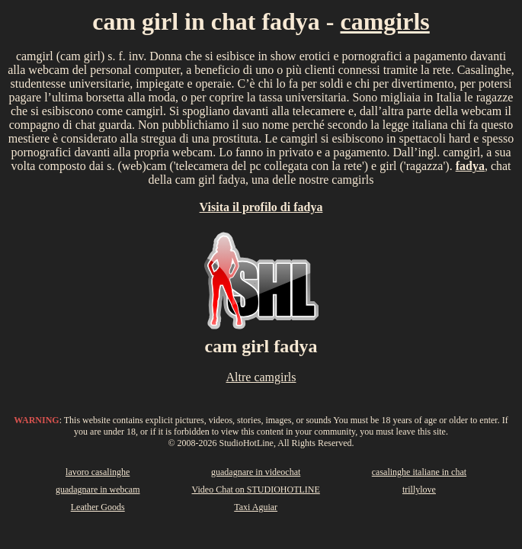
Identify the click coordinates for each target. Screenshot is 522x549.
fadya (470, 165)
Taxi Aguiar (255, 507)
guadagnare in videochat (255, 472)
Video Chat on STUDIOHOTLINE (256, 489)
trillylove (419, 489)
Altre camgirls (261, 377)
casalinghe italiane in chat (419, 472)
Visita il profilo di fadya (261, 207)
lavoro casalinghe (98, 472)
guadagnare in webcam (98, 489)
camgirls (385, 21)
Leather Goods (98, 507)
